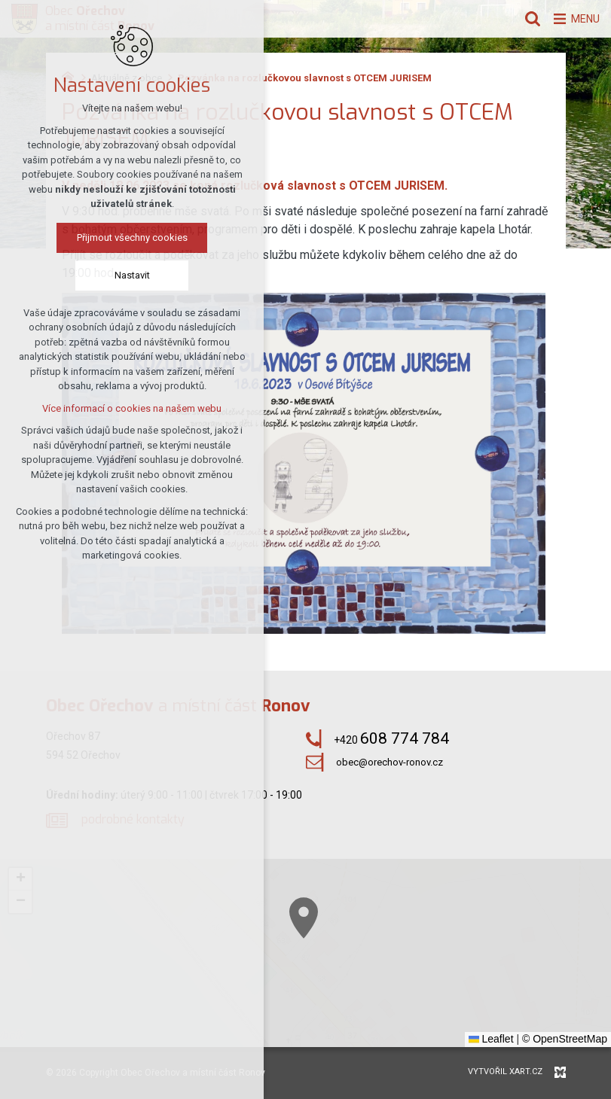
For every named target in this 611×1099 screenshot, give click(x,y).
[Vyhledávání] (524, 18)
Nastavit (131, 276)
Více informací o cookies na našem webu (131, 410)
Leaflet (491, 1039)
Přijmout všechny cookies (131, 239)
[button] (407, 984)
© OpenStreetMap (564, 1039)
